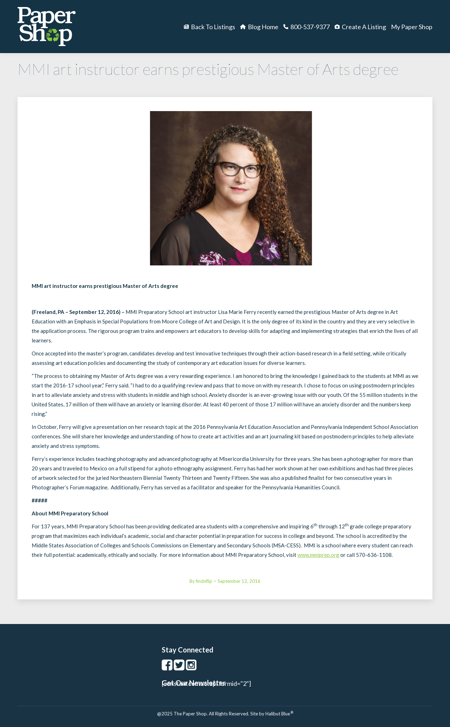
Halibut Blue (279, 713)
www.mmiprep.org (318, 555)
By (200, 581)
